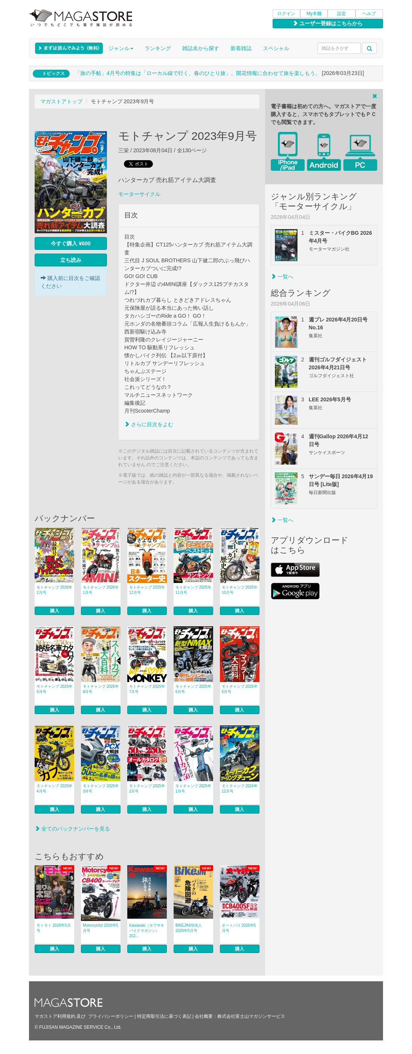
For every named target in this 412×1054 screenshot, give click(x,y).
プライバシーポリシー (110, 1016)
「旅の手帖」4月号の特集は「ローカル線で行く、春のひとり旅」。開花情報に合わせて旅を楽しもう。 (197, 73)
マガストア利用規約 (55, 1016)
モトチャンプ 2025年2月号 (147, 788)
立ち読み (70, 260)
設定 (341, 13)
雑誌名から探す (200, 48)
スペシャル (276, 48)
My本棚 (314, 13)
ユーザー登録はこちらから (328, 23)
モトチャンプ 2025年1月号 (193, 788)
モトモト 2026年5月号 (54, 928)
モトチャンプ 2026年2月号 (54, 590)
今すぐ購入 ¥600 (70, 243)
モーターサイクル (139, 194)
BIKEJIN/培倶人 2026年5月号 (188, 928)
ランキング (158, 48)
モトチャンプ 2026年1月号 (101, 590)
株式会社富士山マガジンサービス (251, 1016)
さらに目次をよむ (148, 424)
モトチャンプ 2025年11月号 (193, 590)
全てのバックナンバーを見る (72, 829)
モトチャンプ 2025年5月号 (240, 689)
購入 (54, 610)
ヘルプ (369, 13)
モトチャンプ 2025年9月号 (54, 689)
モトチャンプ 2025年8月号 (101, 689)
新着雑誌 (241, 48)
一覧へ (282, 277)
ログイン (286, 13)
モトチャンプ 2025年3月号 (101, 788)
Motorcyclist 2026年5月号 (100, 928)
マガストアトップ (61, 101)
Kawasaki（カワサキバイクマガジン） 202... (146, 930)
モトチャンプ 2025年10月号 (240, 590)
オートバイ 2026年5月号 (239, 928)
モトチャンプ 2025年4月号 (54, 788)
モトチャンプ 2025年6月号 (193, 689)
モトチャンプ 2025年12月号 (147, 590)
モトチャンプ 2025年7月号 (147, 689)
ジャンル (120, 48)
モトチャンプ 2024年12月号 (240, 788)
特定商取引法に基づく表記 (164, 1016)
